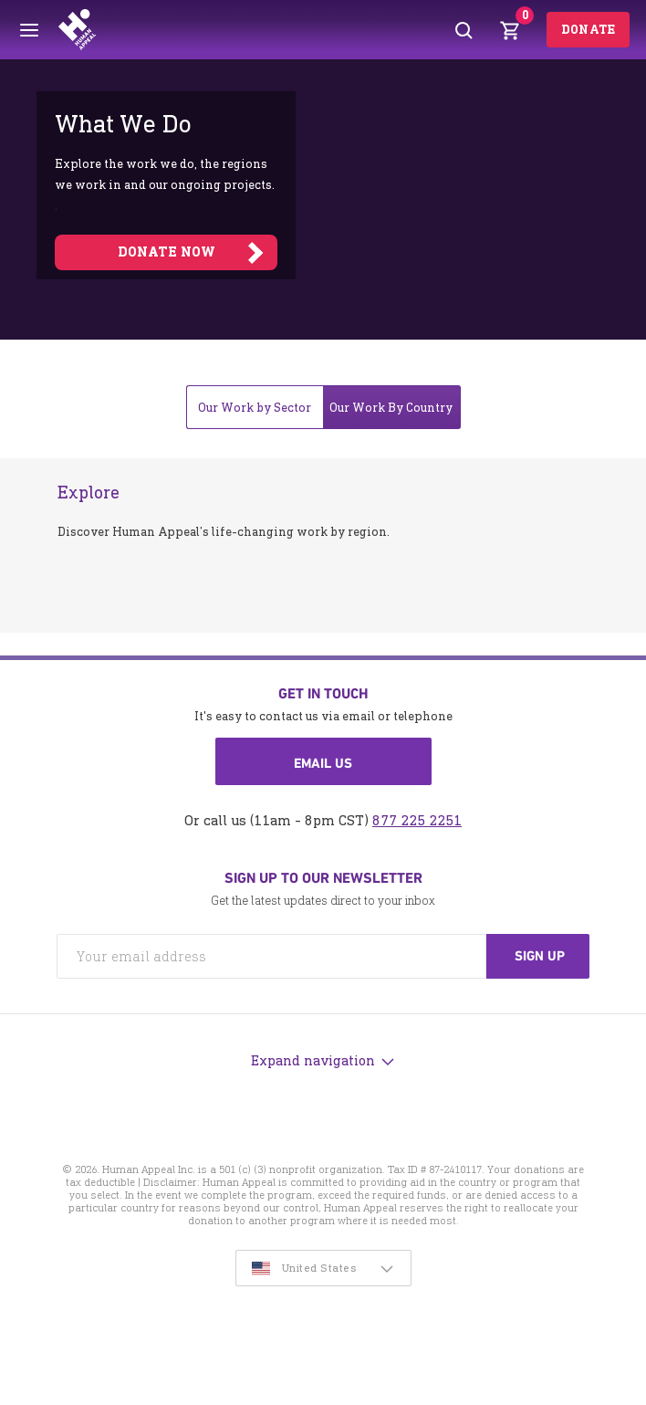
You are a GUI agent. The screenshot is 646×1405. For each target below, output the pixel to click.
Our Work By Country (391, 407)
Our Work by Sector (254, 407)
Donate (588, 29)
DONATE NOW (166, 252)
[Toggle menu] (29, 30)
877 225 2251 (417, 820)
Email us (323, 763)
